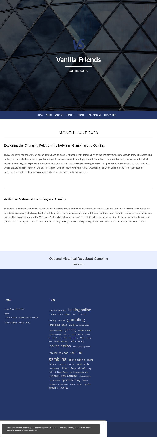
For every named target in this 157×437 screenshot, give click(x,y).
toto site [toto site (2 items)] (64, 387)
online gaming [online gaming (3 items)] (77, 359)
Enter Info (59, 115)
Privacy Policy (110, 115)
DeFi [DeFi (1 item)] (74, 315)
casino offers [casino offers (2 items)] (64, 314)
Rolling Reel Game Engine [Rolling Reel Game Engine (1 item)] (58, 372)
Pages (69, 115)
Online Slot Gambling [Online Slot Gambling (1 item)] (66, 364)
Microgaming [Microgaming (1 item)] (73, 338)
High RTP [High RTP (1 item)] (66, 334)
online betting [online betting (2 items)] (77, 341)
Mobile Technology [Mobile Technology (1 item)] (61, 341)
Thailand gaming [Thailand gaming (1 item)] (76, 384)
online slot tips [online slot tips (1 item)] (54, 368)
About (49, 115)
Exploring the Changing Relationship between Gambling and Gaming (54, 145)
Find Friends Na (25, 317)
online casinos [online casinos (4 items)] (58, 352)
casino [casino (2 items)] (52, 314)
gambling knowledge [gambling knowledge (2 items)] (79, 324)
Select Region (11, 317)
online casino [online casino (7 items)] (60, 346)
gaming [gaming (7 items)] (70, 329)
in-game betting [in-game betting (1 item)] (77, 334)
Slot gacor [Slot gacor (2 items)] (54, 375)
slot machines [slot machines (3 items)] (69, 375)
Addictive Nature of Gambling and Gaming (35, 199)
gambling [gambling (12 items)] (76, 319)
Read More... (78, 264)
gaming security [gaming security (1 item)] (55, 334)
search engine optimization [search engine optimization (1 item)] (79, 372)
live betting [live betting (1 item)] (63, 338)
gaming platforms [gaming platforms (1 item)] (84, 330)
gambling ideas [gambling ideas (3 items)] (58, 324)
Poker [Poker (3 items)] (65, 368)
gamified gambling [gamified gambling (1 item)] (55, 330)
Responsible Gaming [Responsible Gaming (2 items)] (81, 368)
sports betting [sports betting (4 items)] (71, 380)
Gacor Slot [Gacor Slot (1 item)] (61, 320)
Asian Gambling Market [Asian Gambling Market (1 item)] (57, 310)
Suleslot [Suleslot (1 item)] (85, 380)
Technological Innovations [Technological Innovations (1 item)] (58, 384)
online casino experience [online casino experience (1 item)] (82, 347)
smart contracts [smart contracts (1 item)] (85, 376)
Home (40, 115)
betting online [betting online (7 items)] (79, 309)
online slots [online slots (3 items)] (82, 364)
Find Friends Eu (94, 115)
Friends (81, 115)
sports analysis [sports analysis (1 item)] (54, 380)
